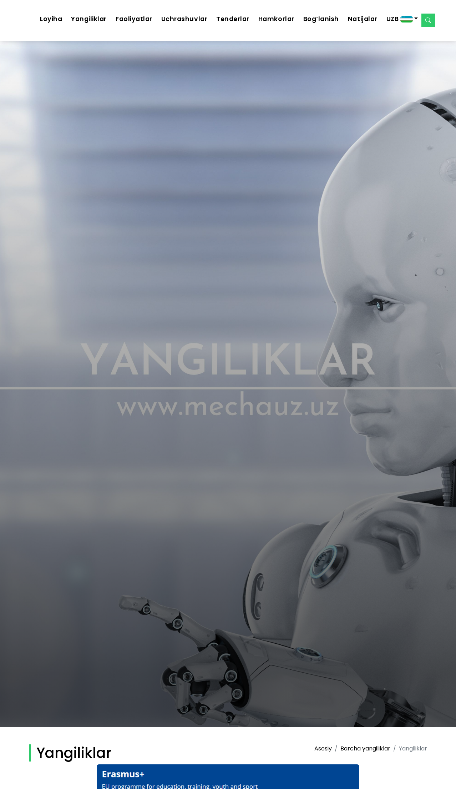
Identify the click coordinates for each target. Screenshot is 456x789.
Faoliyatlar (134, 19)
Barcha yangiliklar (365, 748)
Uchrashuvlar (184, 19)
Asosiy (323, 748)
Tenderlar (232, 19)
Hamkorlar (276, 19)
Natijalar (363, 19)
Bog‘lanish (321, 19)
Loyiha (51, 19)
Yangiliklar (89, 19)
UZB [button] (399, 19)
